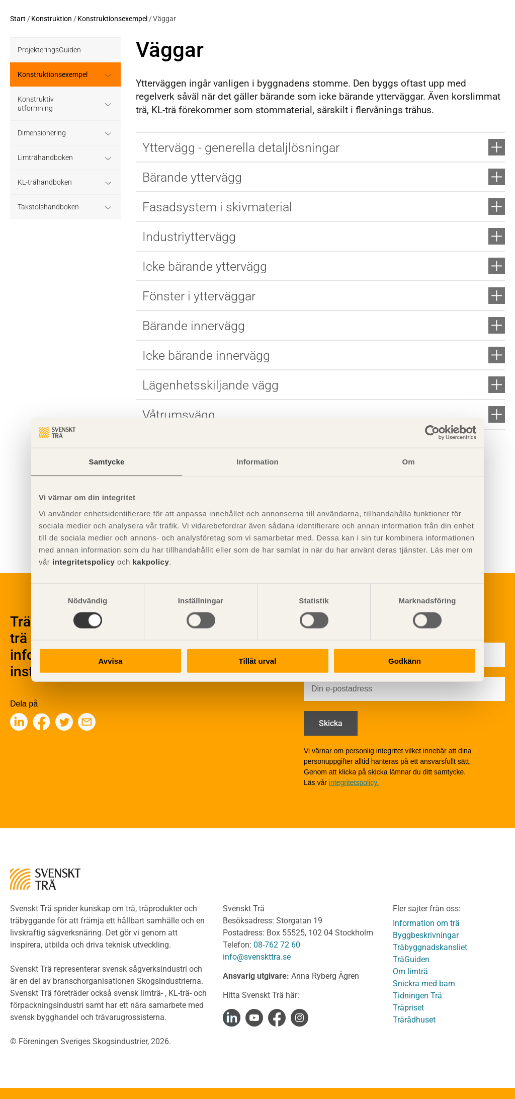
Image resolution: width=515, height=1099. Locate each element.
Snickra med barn (424, 983)
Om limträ (410, 971)
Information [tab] (257, 461)
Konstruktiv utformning (36, 103)
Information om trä (426, 923)
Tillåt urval (258, 660)
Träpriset (408, 1007)
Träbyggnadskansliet (430, 947)
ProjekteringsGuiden (49, 50)
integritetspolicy (82, 561)
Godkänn (404, 660)
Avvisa (111, 660)
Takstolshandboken (48, 207)
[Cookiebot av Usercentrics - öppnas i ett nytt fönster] (432, 432)
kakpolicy (150, 561)
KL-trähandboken (45, 182)
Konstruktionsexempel (112, 19)
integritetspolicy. (354, 782)
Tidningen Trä (417, 995)
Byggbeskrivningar (426, 935)
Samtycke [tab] (107, 461)
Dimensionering (42, 133)
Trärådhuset (414, 1020)
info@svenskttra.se (257, 957)
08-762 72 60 (276, 945)
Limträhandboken (45, 157)
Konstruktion (51, 19)
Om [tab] (408, 461)
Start (18, 19)
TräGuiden (411, 959)
